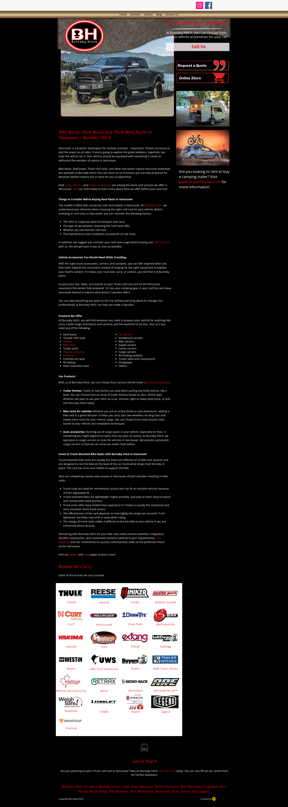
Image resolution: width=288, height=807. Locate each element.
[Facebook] (208, 5)
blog (87, 554)
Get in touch (162, 242)
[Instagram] (199, 5)
